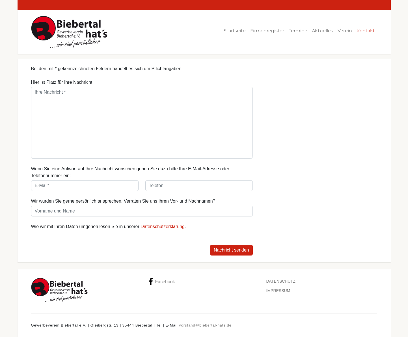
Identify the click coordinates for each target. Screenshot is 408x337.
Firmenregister (267, 30)
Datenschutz (280, 281)
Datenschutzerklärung (163, 226)
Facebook (162, 281)
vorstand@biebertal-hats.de (205, 325)
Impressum (278, 290)
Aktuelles (322, 30)
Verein (345, 30)
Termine (298, 30)
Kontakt (366, 30)
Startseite (235, 30)
